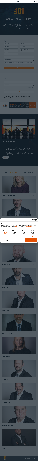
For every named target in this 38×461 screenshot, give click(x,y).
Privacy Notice (29, 226)
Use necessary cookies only (7, 240)
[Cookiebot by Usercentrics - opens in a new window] (32, 220)
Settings (33, 236)
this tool (16, 226)
